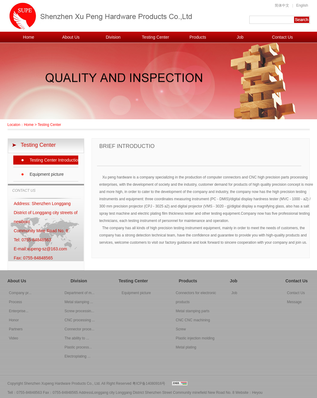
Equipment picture (47, 174)
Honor (14, 320)
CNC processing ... (80, 320)
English (302, 5)
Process (15, 302)
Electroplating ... (78, 356)
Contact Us (282, 37)
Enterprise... (19, 311)
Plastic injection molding (195, 338)
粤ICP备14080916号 (148, 383)
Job (240, 37)
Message (294, 302)
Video (13, 338)
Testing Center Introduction (54, 160)
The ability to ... (77, 338)
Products (197, 37)
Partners (16, 329)
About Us (71, 37)
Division (113, 37)
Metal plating (186, 347)
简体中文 (282, 5)
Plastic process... (78, 347)
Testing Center (155, 37)
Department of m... (80, 293)
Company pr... (20, 293)
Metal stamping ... (79, 302)
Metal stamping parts (192, 311)
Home (28, 37)
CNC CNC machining (193, 320)
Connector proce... (80, 329)
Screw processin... (79, 311)
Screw (181, 329)
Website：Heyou (249, 392)
